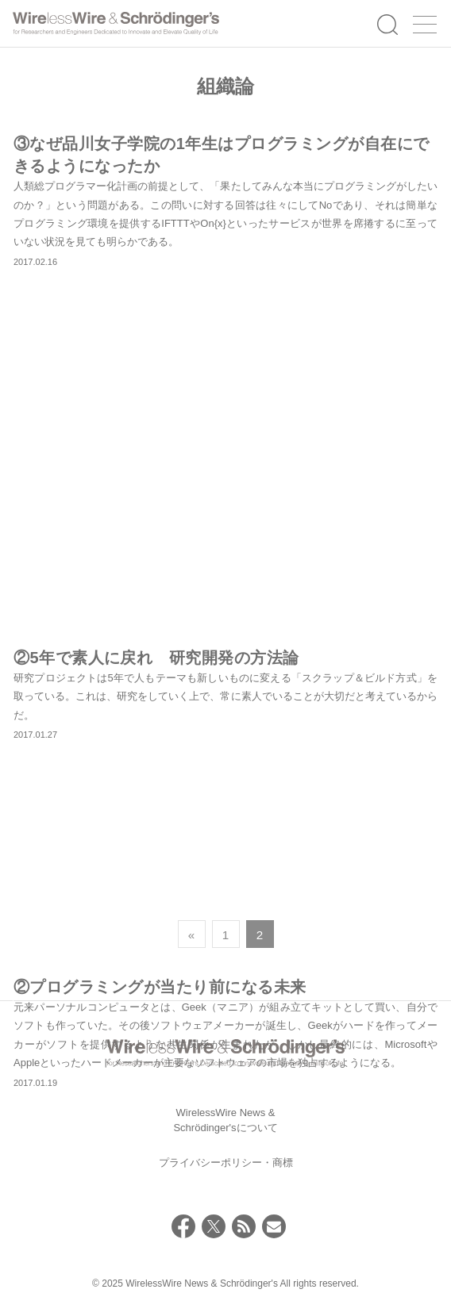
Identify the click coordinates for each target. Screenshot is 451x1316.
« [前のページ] (191, 935)
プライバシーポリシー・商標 (226, 1162)
